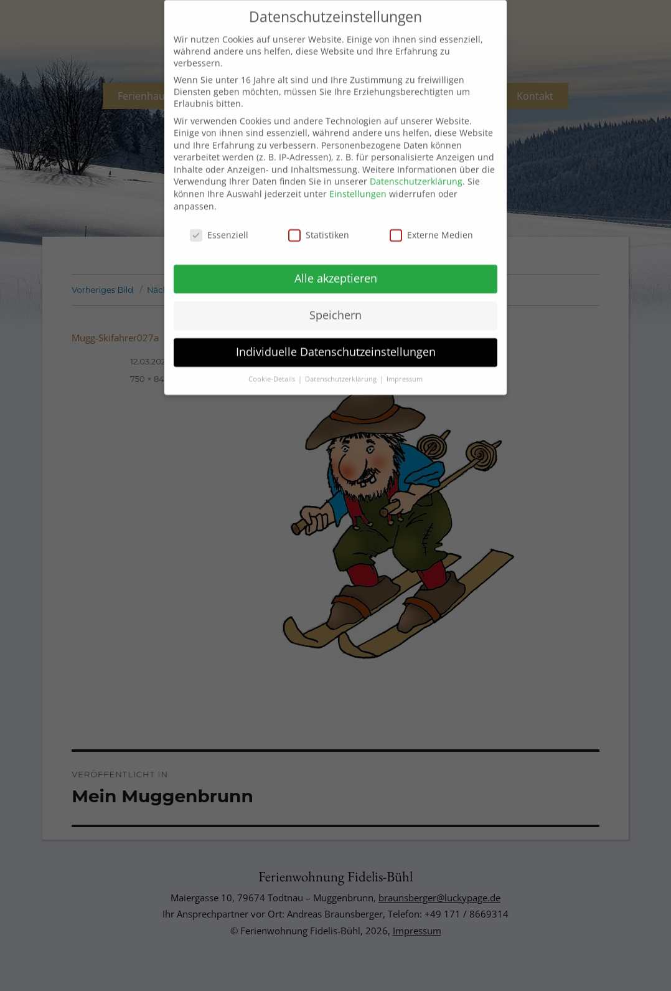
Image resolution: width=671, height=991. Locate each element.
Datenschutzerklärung (416, 164)
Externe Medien (431, 217)
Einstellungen (358, 176)
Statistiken (318, 217)
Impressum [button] (405, 361)
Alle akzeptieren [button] (335, 260)
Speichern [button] (335, 297)
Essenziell (219, 217)
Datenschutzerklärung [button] (341, 361)
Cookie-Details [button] (272, 361)
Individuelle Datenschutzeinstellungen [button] (336, 333)
